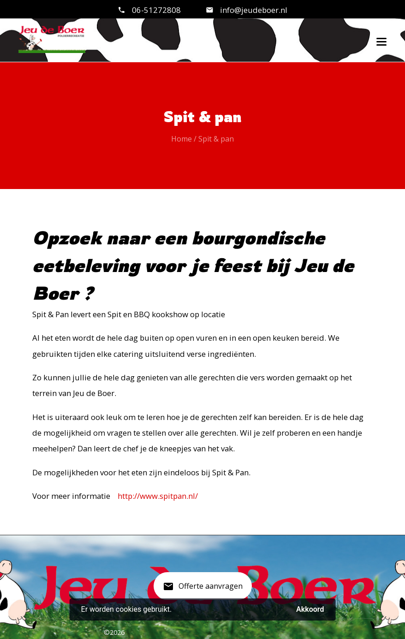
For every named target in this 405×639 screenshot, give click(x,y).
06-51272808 (156, 10)
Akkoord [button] (310, 609)
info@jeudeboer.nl (252, 10)
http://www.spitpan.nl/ (158, 496)
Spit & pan (216, 139)
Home (181, 139)
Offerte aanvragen (203, 589)
